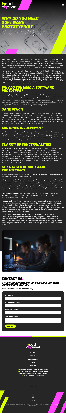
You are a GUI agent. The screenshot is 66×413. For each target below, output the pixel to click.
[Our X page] (33, 394)
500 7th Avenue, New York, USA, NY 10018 (33, 375)
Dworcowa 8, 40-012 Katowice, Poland (33, 377)
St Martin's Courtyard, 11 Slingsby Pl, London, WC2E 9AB (33, 371)
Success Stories (33, 359)
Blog (33, 362)
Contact (33, 365)
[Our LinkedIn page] (33, 397)
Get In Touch (10, 326)
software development (28, 65)
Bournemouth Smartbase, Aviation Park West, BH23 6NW (33, 369)
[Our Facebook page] (33, 390)
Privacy (33, 381)
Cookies (33, 384)
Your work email (11, 309)
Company (33, 356)
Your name (9, 295)
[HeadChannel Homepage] (9, 5)
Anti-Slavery (33, 387)
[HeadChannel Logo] (33, 346)
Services (33, 352)
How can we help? (12, 316)
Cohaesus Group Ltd (44, 404)
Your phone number (12, 302)
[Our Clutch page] (33, 400)
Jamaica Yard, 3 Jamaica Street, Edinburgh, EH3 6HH (33, 373)
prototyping (20, 59)
